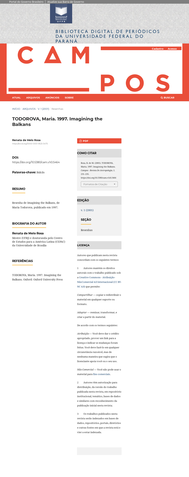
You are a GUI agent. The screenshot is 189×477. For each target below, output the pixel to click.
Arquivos (33, 97)
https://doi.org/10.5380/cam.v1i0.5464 (36, 162)
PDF (85, 140)
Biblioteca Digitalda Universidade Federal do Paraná (108, 36)
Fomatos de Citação (95, 184)
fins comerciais (101, 374)
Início (16, 108)
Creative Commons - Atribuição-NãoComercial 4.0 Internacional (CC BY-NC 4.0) (99, 282)
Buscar (167, 97)
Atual (16, 97)
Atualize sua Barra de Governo (65, 2)
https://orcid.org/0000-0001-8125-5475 (30, 144)
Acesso (172, 48)
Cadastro (158, 48)
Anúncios (52, 97)
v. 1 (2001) (43, 108)
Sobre (69, 97)
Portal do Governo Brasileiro (26, 2)
